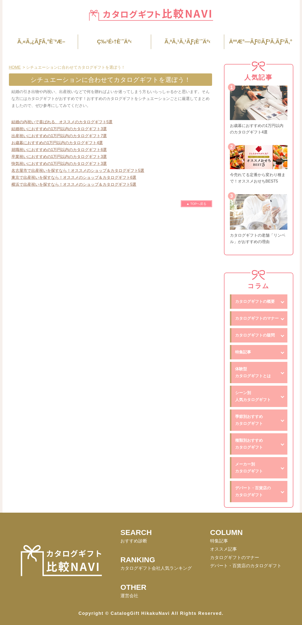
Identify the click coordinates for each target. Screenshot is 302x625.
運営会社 (129, 595)
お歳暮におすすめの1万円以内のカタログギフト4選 (57, 143)
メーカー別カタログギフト (249, 467)
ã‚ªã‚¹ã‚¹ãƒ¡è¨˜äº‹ (188, 41)
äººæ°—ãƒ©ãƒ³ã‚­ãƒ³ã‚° (260, 41)
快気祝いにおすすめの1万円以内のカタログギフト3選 (59, 163)
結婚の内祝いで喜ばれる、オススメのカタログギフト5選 (62, 122)
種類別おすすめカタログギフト (249, 443)
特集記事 (243, 352)
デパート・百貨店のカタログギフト (253, 491)
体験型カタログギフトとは (253, 372)
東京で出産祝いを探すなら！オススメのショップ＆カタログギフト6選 (74, 177)
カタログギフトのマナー (257, 318)
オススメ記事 (223, 549)
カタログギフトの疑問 (255, 335)
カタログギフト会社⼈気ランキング (156, 568)
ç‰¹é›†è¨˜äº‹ (114, 41)
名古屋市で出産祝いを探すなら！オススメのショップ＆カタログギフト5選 (77, 170)
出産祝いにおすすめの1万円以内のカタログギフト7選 (59, 136)
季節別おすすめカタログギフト (249, 420)
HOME (15, 67)
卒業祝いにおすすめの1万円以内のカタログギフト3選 (59, 157)
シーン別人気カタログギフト (253, 396)
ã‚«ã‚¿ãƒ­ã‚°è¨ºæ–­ (41, 41)
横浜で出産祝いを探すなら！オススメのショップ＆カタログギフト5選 (74, 184)
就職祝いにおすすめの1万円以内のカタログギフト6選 (59, 150)
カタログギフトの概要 (255, 301)
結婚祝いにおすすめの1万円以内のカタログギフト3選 (59, 129)
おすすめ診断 (133, 540)
